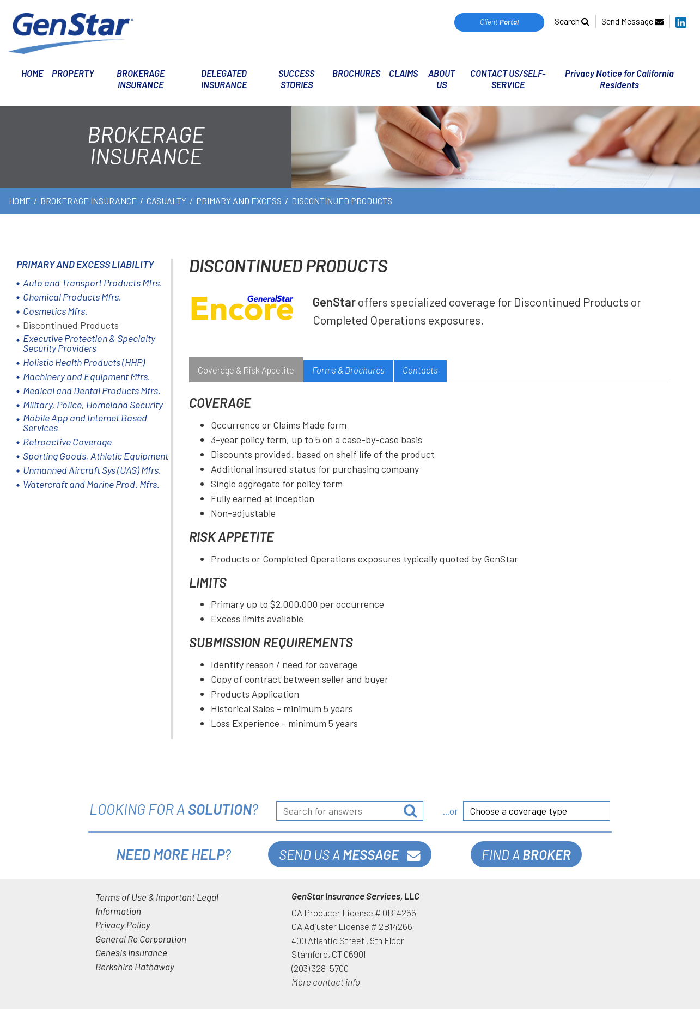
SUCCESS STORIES (296, 79)
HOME (32, 73)
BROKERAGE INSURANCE (141, 79)
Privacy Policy (122, 924)
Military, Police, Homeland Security (93, 404)
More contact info (325, 981)
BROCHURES (356, 73)
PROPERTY (73, 73)
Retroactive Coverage (67, 442)
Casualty (166, 200)
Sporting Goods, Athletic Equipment (95, 456)
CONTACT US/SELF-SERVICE (507, 79)
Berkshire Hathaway (134, 966)
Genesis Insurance (131, 952)
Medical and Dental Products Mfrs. (92, 390)
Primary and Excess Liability (85, 264)
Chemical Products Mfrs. (72, 297)
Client (499, 21)
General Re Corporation (140, 938)
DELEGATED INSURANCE (224, 79)
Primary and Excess (239, 200)
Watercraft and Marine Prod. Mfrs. (91, 484)
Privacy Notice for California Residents (619, 79)
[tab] (246, 371)
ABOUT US (441, 79)
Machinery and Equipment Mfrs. (86, 376)
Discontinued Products (71, 325)
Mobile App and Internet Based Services (85, 422)
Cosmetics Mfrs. (55, 311)
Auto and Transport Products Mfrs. (92, 283)
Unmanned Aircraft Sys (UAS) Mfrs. (92, 470)
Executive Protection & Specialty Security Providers (89, 343)
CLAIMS (403, 73)
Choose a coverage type (518, 811)
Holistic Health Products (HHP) (84, 362)
